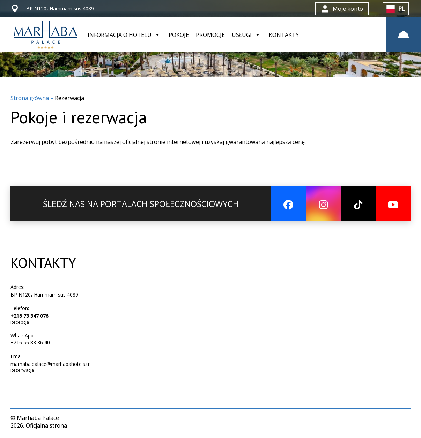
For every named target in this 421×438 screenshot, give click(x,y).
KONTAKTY (284, 35)
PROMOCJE (210, 35)
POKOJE (179, 35)
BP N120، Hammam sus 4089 (44, 294)
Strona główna (30, 98)
